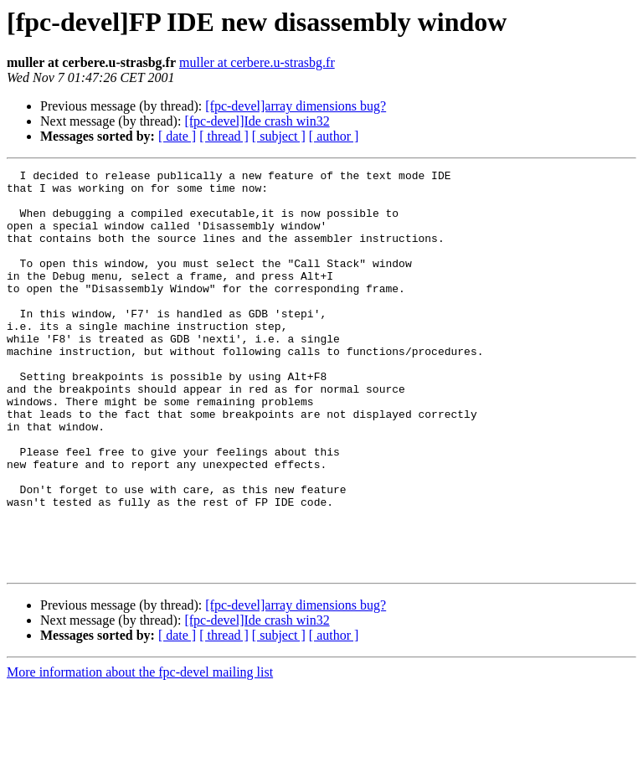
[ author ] (334, 136)
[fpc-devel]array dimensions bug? (295, 106)
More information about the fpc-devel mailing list (140, 752)
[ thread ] (224, 136)
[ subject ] (279, 136)
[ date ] (177, 136)
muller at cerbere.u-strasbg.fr (257, 62)
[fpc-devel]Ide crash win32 (256, 121)
